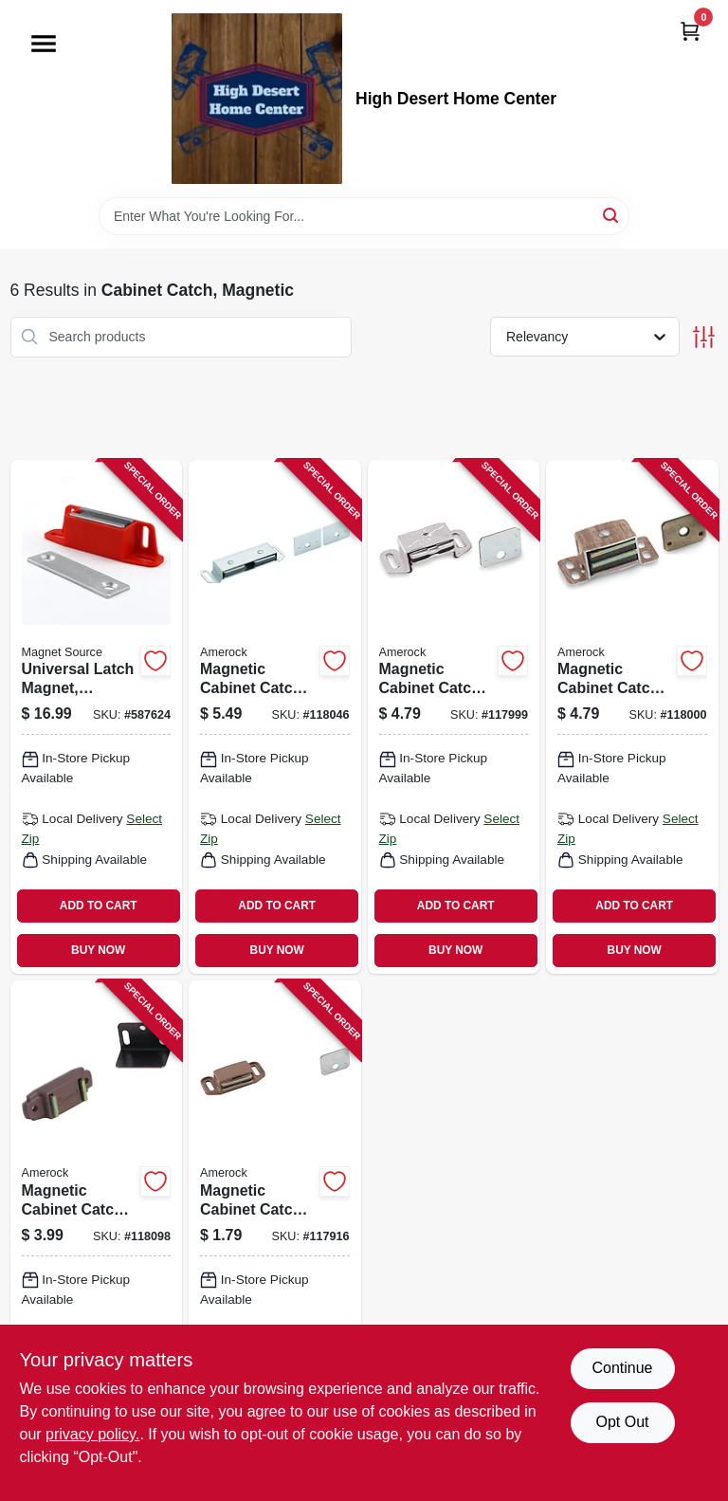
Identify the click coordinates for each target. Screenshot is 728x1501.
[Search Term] (364, 216)
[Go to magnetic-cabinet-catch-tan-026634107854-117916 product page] (275, 1237)
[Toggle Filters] (704, 337)
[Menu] (43, 43)
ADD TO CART (98, 905)
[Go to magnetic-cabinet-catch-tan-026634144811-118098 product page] (96, 1237)
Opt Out (621, 1422)
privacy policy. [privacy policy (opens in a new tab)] (92, 1434)
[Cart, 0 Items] (690, 31)
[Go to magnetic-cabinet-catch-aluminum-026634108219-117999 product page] (454, 717)
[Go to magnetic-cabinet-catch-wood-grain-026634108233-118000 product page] (632, 717)
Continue (622, 1368)
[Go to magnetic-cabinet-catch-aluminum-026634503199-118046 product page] (275, 717)
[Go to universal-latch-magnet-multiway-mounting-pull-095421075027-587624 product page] (96, 717)
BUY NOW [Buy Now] (98, 950)
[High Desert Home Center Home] (257, 98)
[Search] (612, 214)
